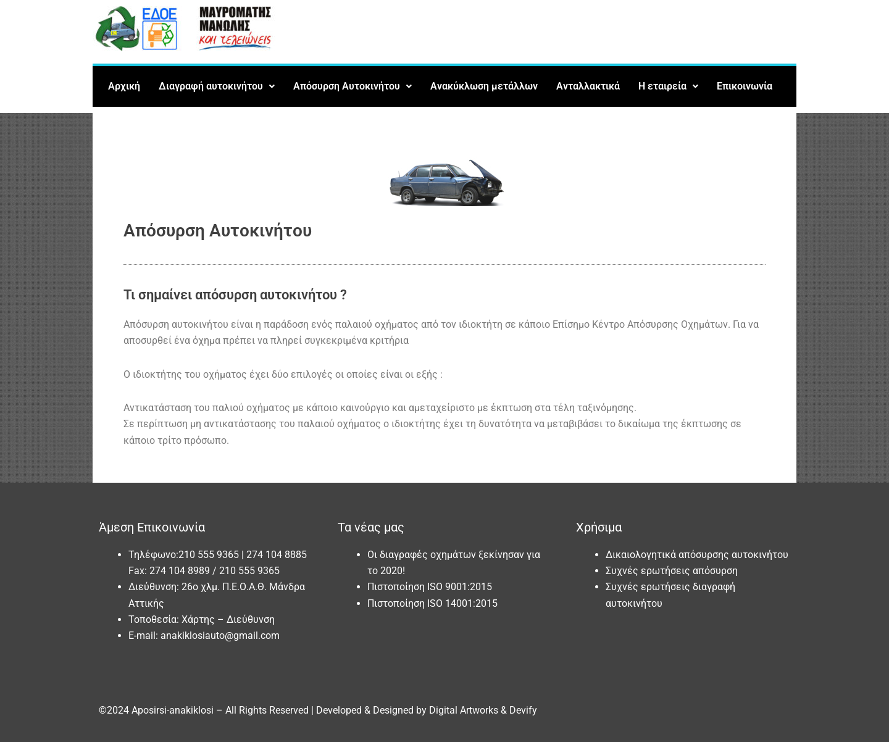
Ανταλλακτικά (588, 86)
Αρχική (124, 86)
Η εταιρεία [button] (668, 86)
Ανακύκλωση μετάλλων (484, 86)
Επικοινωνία (744, 86)
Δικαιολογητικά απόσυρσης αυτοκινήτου (697, 555)
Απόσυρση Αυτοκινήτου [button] (352, 86)
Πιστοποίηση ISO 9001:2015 (429, 587)
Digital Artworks (463, 710)
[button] (216, 86)
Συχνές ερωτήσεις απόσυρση (672, 571)
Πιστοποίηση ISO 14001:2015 (432, 603)
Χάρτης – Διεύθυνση (228, 619)
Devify (523, 710)
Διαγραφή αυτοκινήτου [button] (217, 86)
